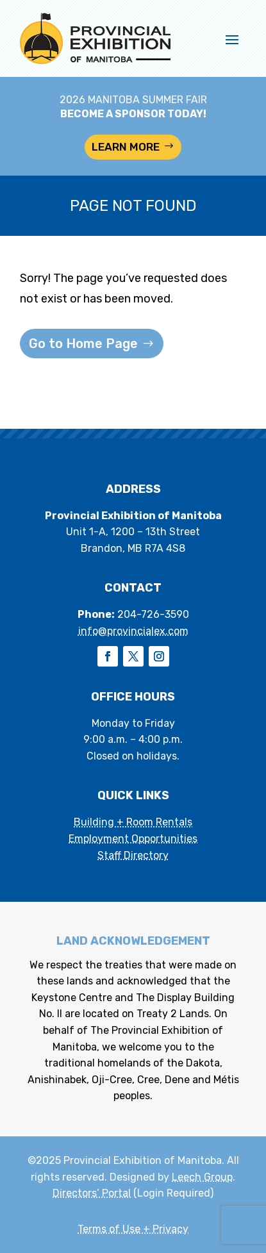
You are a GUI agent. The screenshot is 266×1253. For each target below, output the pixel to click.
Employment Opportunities (133, 839)
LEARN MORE (126, 146)
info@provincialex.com (133, 631)
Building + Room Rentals (133, 822)
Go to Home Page (83, 343)
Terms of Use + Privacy (133, 1229)
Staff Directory (133, 855)
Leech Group (202, 1177)
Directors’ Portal (92, 1193)
